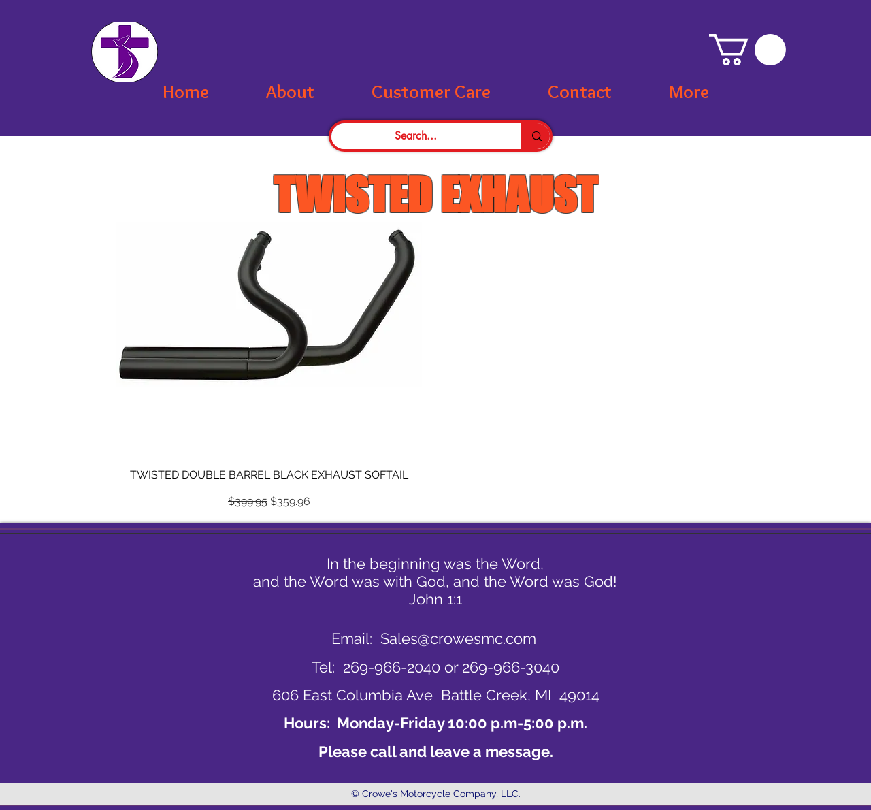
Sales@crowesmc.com (458, 638)
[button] (747, 49)
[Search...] (416, 136)
